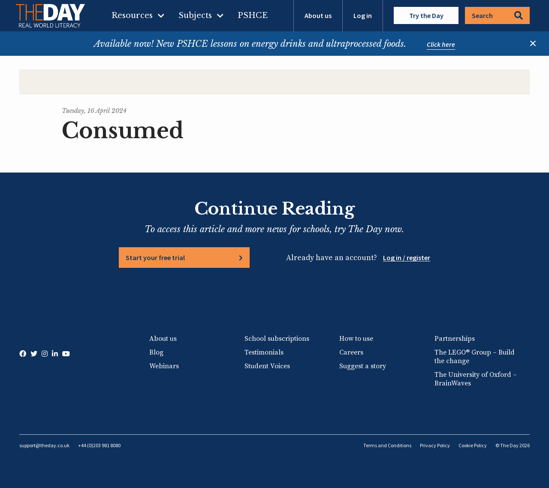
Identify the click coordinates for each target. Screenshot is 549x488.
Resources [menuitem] (132, 15)
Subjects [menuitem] (195, 15)
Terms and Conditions (387, 445)
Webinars (164, 366)
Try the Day (426, 15)
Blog (156, 352)
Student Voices (267, 366)
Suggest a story (362, 366)
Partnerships (454, 338)
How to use (356, 338)
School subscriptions (276, 338)
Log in (362, 15)
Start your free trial (155, 257)
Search (497, 15)
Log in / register (406, 257)
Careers (351, 352)
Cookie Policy (473, 445)
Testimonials (264, 352)
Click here (441, 44)
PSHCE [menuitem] (253, 15)
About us (318, 15)
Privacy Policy (435, 445)
